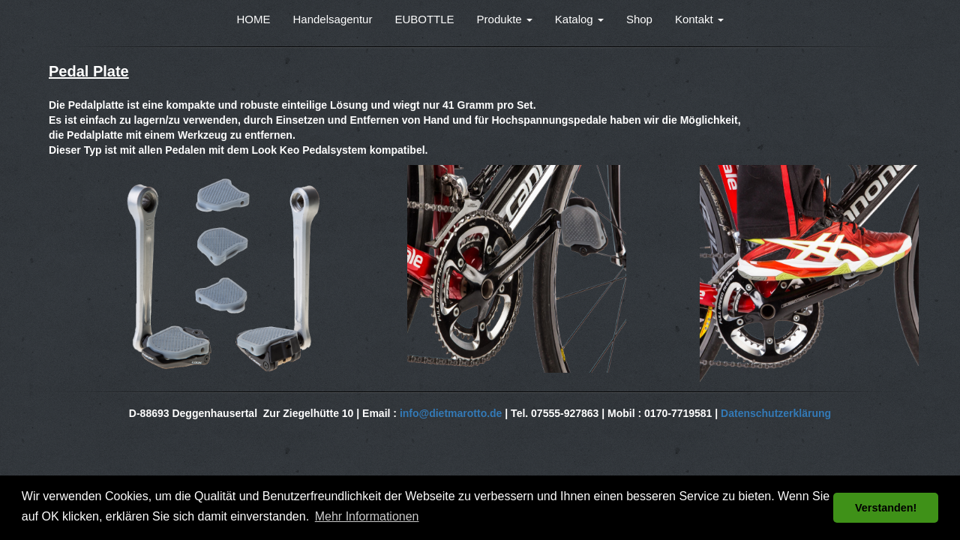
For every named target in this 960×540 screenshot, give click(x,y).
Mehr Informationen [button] (367, 516)
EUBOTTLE (424, 19)
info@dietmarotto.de (451, 413)
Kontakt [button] (699, 19)
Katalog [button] (579, 19)
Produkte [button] (504, 19)
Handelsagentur (333, 19)
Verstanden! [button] (885, 508)
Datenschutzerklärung (776, 413)
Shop (639, 19)
